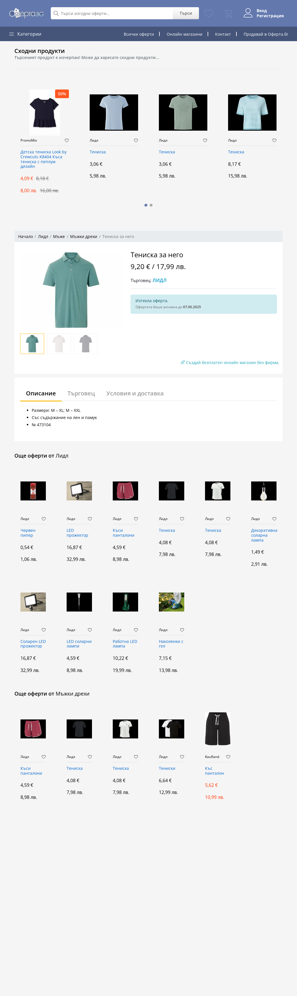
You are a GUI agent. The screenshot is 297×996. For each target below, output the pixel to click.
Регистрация (270, 15)
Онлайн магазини (184, 34)
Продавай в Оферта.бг (266, 34)
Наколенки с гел (171, 644)
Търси (186, 13)
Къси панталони (123, 533)
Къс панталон (214, 771)
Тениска (98, 152)
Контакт (223, 34)
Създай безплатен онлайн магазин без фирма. (230, 362)
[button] (145, 205)
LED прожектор (77, 533)
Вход (262, 10)
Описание (41, 393)
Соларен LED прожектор (33, 644)
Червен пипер (27, 533)
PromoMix (28, 140)
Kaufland (212, 757)
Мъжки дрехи (83, 236)
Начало (25, 236)
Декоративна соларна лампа (264, 535)
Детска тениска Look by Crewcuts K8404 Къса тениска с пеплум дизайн (43, 159)
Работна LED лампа (125, 644)
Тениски (167, 768)
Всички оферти (139, 34)
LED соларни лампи (79, 644)
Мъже (59, 236)
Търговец (81, 393)
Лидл (94, 140)
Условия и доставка (135, 393)
